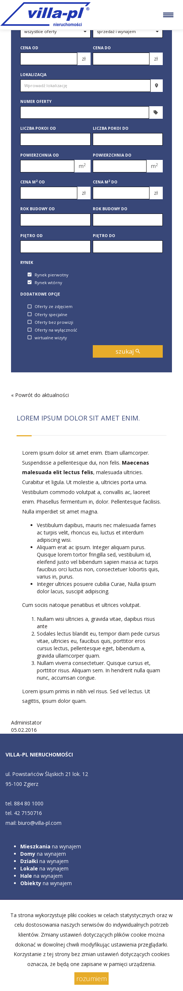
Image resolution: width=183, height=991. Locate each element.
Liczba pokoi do (111, 128)
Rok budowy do (110, 208)
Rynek (26, 262)
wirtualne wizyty (47, 337)
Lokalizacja (33, 74)
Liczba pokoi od (38, 128)
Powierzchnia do (112, 155)
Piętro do (104, 235)
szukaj (128, 351)
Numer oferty (36, 101)
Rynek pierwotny (48, 275)
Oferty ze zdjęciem (50, 307)
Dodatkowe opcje (40, 294)
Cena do (102, 47)
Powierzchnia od (39, 155)
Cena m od (32, 182)
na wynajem (50, 846)
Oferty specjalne (47, 314)
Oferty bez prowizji (50, 322)
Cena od (29, 47)
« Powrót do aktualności (40, 394)
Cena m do (105, 182)
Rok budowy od (37, 208)
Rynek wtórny (45, 282)
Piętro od (31, 235)
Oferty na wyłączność (52, 330)
